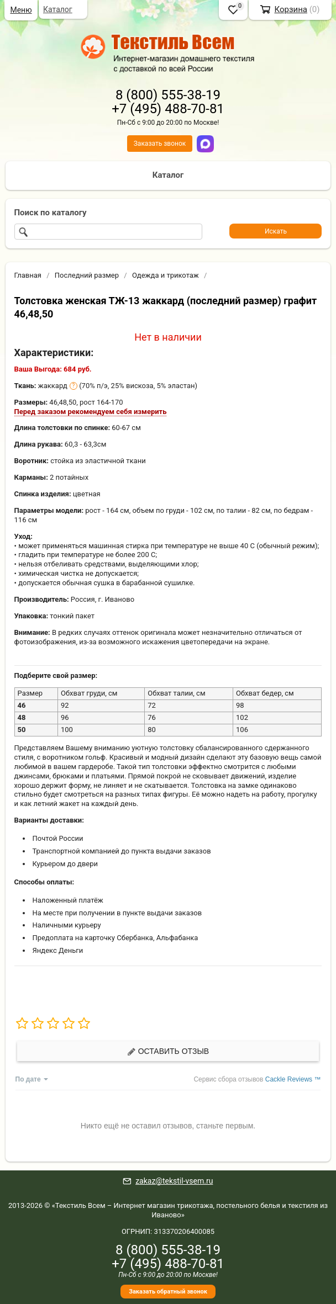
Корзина (290, 9)
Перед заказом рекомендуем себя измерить (90, 411)
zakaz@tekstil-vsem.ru (174, 1180)
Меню (21, 10)
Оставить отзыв (168, 1051)
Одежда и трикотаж (165, 275)
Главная (27, 275)
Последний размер (87, 275)
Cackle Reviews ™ (293, 1079)
